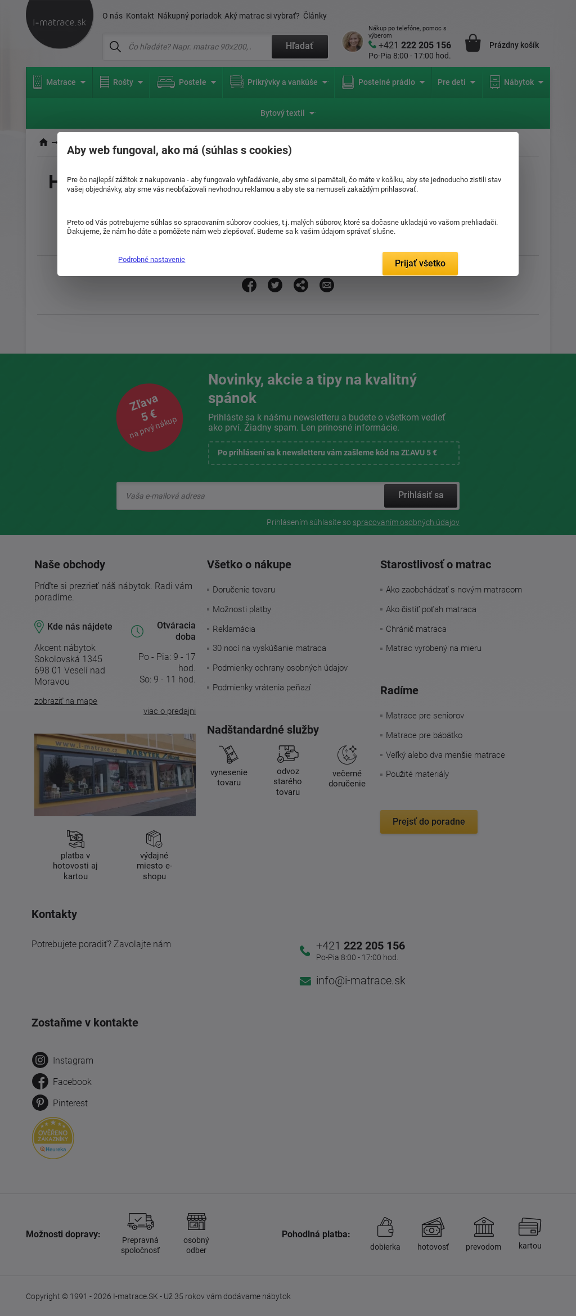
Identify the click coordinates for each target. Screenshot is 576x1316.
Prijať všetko (420, 263)
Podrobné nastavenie (151, 259)
